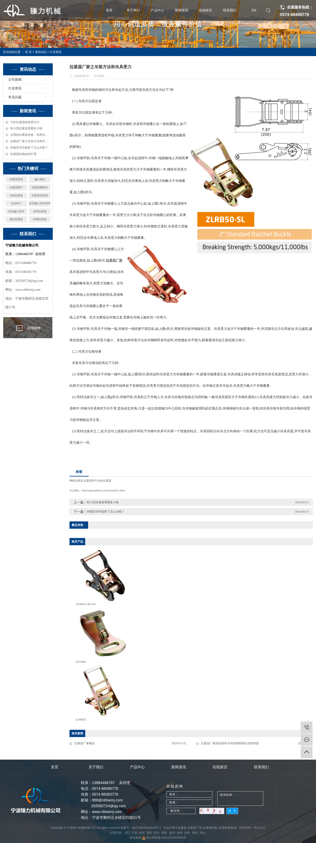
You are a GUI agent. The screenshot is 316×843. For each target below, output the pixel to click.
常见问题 (15, 97)
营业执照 (135, 837)
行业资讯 (55, 52)
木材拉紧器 (16, 195)
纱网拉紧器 (40, 219)
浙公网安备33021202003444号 (164, 837)
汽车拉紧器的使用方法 (24, 122)
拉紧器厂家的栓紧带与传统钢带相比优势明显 (230, 743)
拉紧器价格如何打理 (23, 154)
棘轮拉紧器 (16, 219)
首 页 (28, 52)
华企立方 (259, 827)
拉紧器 (182, 827)
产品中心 (157, 10)
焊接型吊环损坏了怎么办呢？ (29, 147)
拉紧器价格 (210, 827)
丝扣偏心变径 (16, 211)
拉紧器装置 (16, 179)
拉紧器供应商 (40, 195)
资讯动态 (41, 52)
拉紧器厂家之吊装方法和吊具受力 (30, 141)
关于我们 (133, 10)
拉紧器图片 (16, 187)
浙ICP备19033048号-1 (146, 827)
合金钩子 (16, 203)
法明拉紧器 (40, 211)
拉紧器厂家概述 (84, 743)
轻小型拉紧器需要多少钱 (26, 128)
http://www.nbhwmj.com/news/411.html (103, 490)
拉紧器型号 (90, 480)
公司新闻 (15, 79)
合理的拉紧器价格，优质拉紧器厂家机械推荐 (30, 134)
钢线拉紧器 (76, 480)
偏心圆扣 (39, 179)
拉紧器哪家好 (40, 187)
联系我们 (229, 10)
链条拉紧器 (104, 480)
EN (254, 10)
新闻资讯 (181, 10)
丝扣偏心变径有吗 (39, 203)
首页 (109, 10)
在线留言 (205, 10)
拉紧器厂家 (194, 827)
